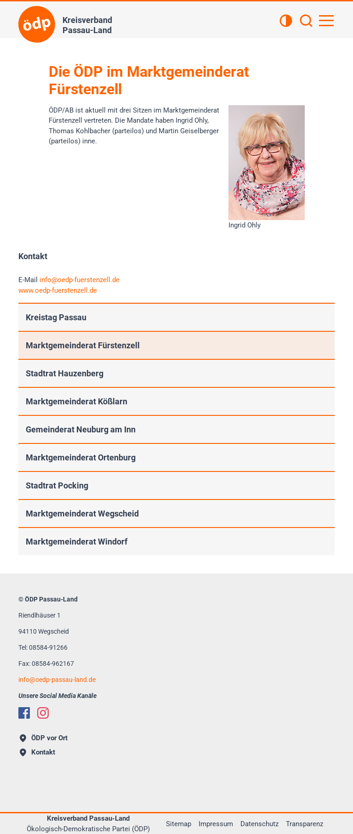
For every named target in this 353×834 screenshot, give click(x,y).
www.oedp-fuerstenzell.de (57, 290)
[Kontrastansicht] (286, 21)
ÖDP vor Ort (44, 738)
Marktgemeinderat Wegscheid (82, 513)
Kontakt (37, 752)
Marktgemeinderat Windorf (76, 541)
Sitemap (178, 824)
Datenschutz (259, 824)
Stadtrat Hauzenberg (64, 373)
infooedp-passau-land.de (57, 679)
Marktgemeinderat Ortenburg (81, 457)
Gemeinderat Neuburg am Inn (81, 429)
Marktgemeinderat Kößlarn (76, 401)
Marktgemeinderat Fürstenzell (83, 345)
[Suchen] (306, 21)
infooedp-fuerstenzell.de (80, 280)
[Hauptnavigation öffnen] (326, 20)
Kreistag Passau (56, 317)
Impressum (216, 824)
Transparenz (304, 824)
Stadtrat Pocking (57, 485)
